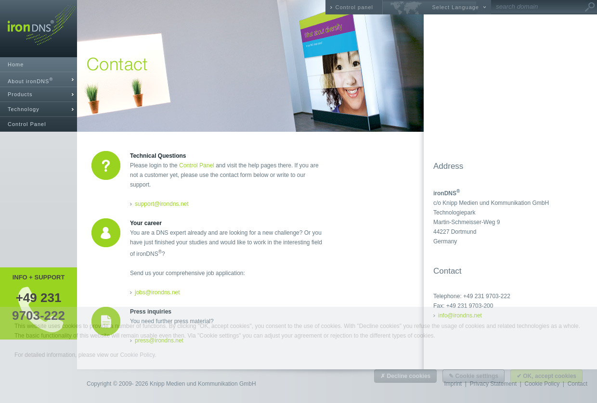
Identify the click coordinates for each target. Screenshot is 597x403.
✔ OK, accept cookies (546, 376)
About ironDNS (30, 80)
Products (20, 94)
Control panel (354, 7)
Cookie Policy (137, 355)
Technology (23, 109)
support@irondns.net (162, 204)
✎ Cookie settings (473, 376)
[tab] (38, 79)
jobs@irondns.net (157, 292)
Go (590, 7)
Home (16, 64)
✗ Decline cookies (405, 376)
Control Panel (27, 124)
